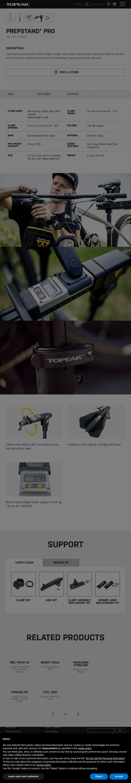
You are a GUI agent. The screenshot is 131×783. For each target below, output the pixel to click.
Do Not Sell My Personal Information (105, 758)
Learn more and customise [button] (23, 776)
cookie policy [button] (84, 748)
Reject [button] (99, 776)
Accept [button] (119, 776)
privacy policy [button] (44, 765)
